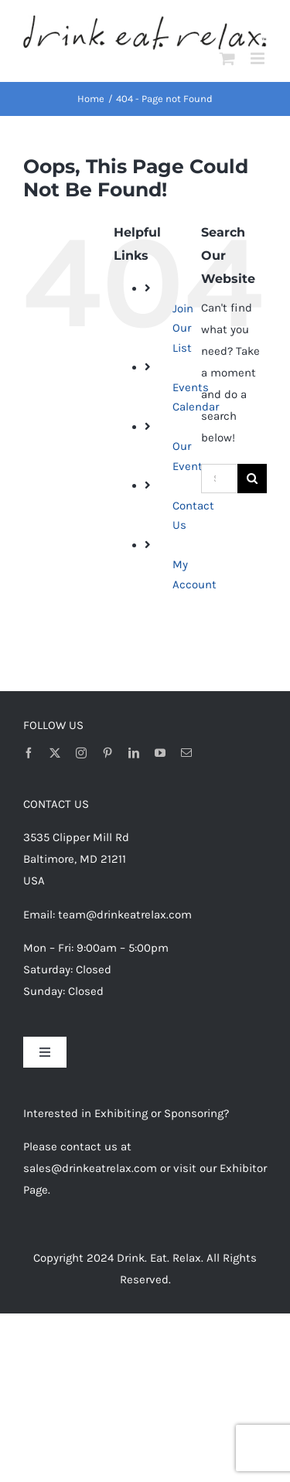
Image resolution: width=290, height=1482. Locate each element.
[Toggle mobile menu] (259, 58)
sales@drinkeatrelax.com (90, 1168)
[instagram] (81, 753)
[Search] (252, 478)
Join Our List (182, 328)
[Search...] (219, 478)
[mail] (186, 753)
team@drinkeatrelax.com (125, 915)
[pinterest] (107, 753)
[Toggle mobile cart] (227, 58)
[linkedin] (133, 753)
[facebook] (28, 753)
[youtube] (160, 753)
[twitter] (54, 753)
